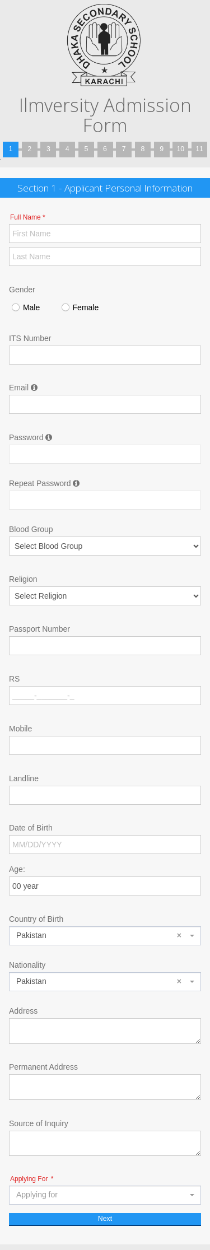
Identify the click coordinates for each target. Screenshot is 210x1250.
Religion (23, 579)
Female (79, 308)
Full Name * (27, 217)
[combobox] (105, 935)
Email (23, 387)
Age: (17, 869)
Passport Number (39, 628)
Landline (24, 778)
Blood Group (31, 529)
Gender (22, 289)
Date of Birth (31, 827)
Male (25, 308)
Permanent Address (43, 1066)
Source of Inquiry (38, 1123)
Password (30, 437)
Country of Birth (36, 919)
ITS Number (30, 338)
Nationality (27, 964)
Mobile (20, 728)
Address (23, 1010)
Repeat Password (44, 483)
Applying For (31, 1179)
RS (14, 678)
